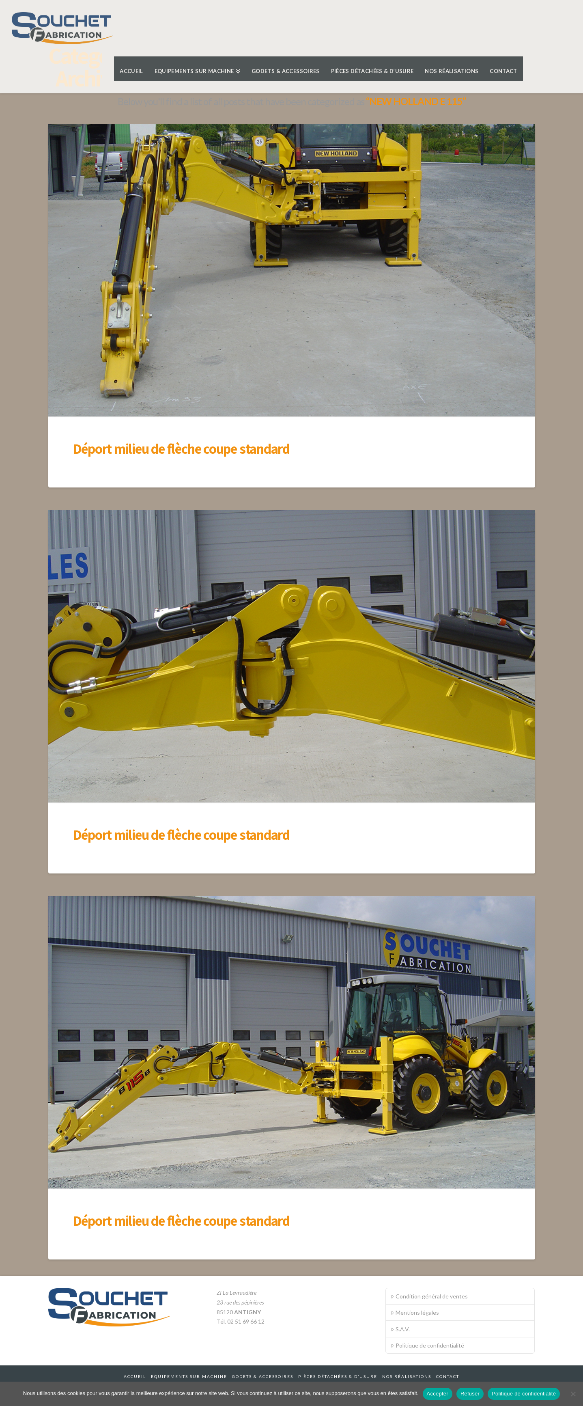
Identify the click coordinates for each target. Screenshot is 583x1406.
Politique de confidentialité (427, 1345)
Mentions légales (415, 1312)
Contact (447, 1376)
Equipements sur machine (189, 1376)
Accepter (437, 1394)
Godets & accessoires (262, 1376)
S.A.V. (400, 1329)
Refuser (470, 1394)
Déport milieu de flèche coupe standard (181, 448)
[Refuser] (573, 1394)
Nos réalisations (406, 1376)
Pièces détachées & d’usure (337, 1376)
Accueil (135, 1376)
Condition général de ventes (429, 1296)
